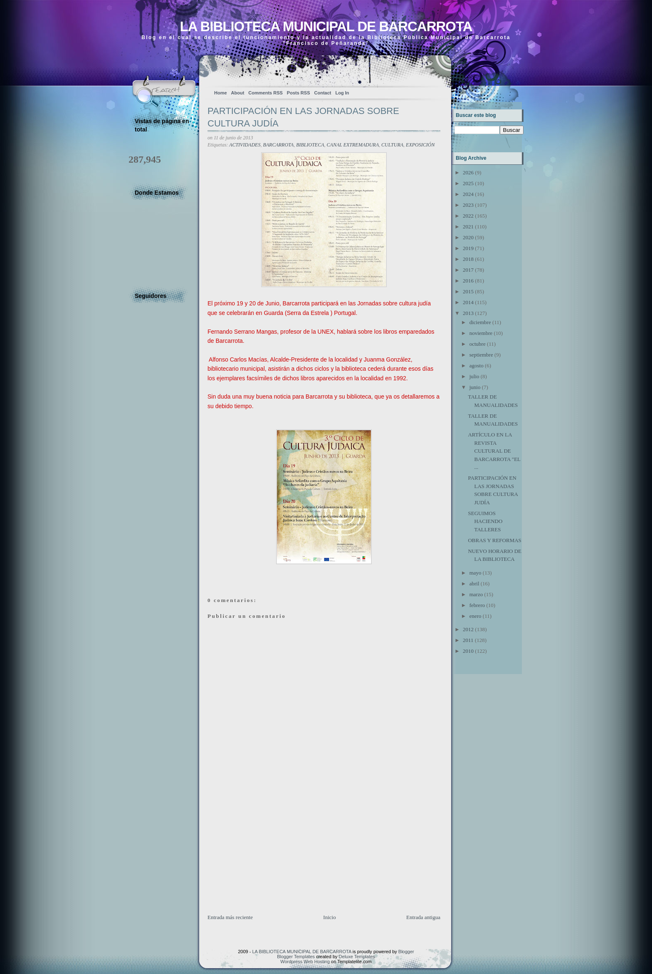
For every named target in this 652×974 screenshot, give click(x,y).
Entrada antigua (423, 917)
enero (475, 616)
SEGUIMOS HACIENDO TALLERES (485, 521)
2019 (468, 248)
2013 (468, 313)
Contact (322, 92)
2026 (468, 172)
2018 (468, 259)
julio (474, 376)
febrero (477, 605)
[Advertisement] (269, 855)
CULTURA (392, 145)
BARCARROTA (278, 145)
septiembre (481, 355)
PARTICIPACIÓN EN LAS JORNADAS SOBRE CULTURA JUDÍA (303, 117)
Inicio (329, 917)
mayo (475, 573)
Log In (342, 92)
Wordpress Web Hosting (305, 961)
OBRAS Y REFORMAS (494, 540)
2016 (468, 281)
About (237, 92)
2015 (468, 291)
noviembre (481, 333)
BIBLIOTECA (310, 145)
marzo (476, 594)
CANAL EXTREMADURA (353, 145)
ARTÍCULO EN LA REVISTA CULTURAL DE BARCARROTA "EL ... (494, 450)
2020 (468, 237)
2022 (468, 216)
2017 (468, 270)
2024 (468, 194)
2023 (468, 205)
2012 (468, 629)
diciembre (480, 322)
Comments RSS (265, 92)
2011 (468, 640)
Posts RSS (298, 92)
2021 (468, 226)
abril (474, 583)
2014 (468, 302)
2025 (468, 183)
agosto (476, 365)
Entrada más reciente (230, 917)
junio (475, 387)
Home (220, 92)
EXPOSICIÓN (420, 145)
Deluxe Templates (357, 956)
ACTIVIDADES (244, 145)
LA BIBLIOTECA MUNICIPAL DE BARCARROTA (326, 26)
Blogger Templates (296, 956)
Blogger (406, 951)
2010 (468, 651)
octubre (477, 344)
